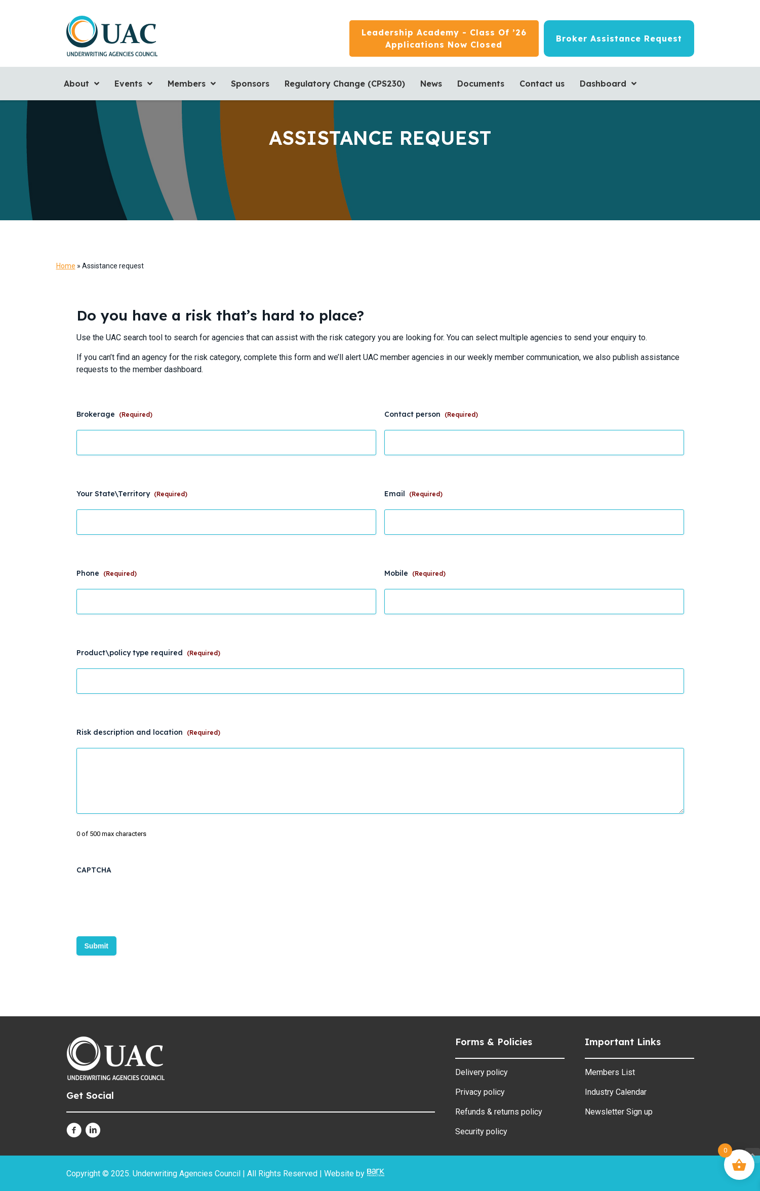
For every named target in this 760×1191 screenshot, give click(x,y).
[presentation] (153, 904)
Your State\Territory (131, 493)
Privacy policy (480, 1092)
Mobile (415, 573)
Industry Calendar (616, 1092)
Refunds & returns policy (498, 1112)
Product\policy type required (148, 652)
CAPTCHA (93, 870)
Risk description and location (148, 732)
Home (65, 266)
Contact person (431, 414)
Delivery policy (481, 1072)
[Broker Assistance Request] (619, 38)
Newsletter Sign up (619, 1112)
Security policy (481, 1131)
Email (413, 493)
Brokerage (114, 414)
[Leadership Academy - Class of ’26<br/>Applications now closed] (444, 38)
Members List (610, 1072)
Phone (106, 573)
